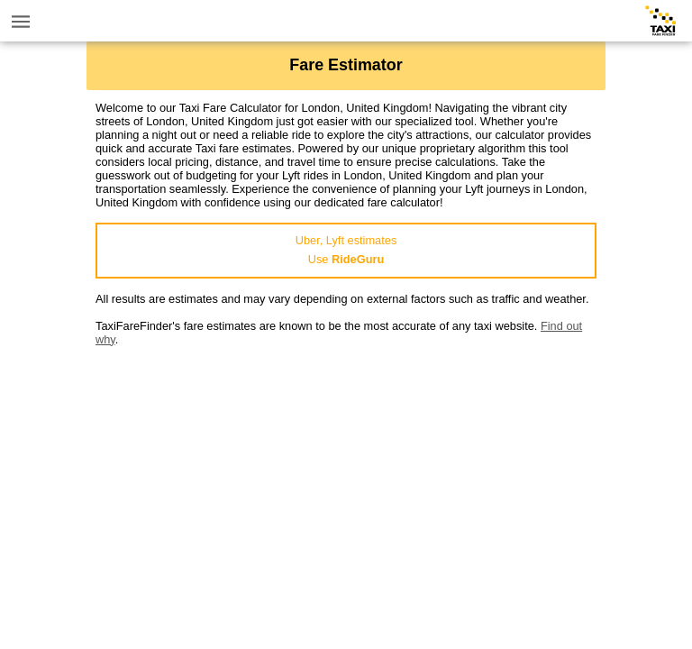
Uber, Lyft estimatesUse (346, 249)
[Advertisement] (346, 472)
